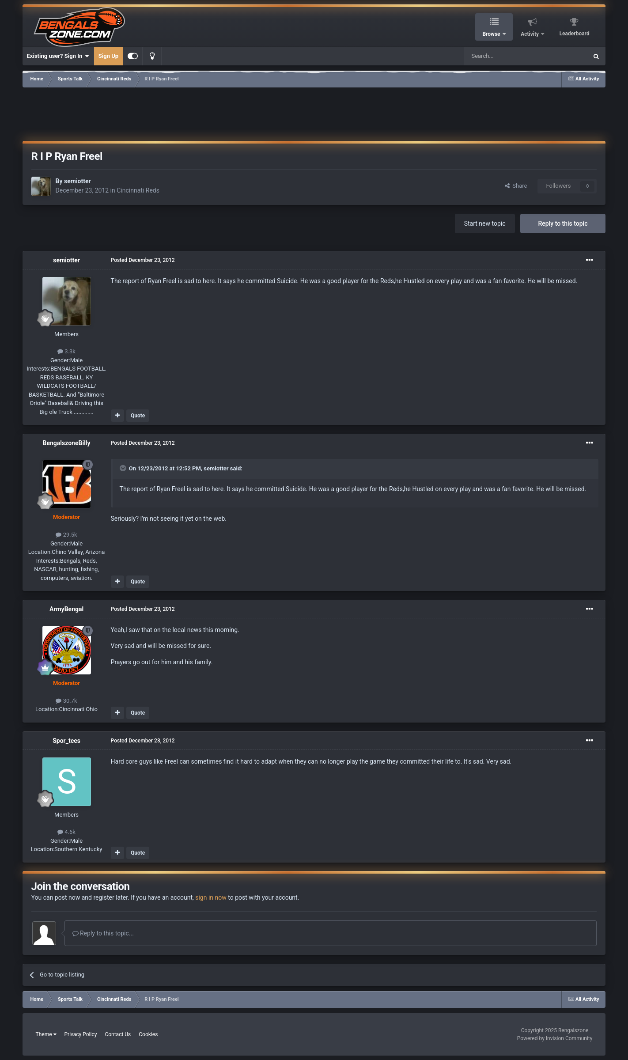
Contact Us (118, 1034)
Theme (46, 1034)
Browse (491, 34)
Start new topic (485, 223)
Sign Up (108, 56)
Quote (138, 416)
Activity (530, 34)
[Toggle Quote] (124, 468)
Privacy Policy (80, 1034)
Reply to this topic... (103, 933)
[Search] (504, 56)
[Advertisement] (314, 112)
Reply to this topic (563, 223)
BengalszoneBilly (66, 443)
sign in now (211, 897)
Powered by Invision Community (555, 1038)
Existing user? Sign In (58, 56)
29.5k (66, 534)
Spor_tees (66, 740)
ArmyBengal (66, 609)
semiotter (77, 181)
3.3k (66, 351)
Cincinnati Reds (138, 190)
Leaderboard (575, 33)
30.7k (66, 700)
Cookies (148, 1034)
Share (516, 185)
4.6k (66, 832)
